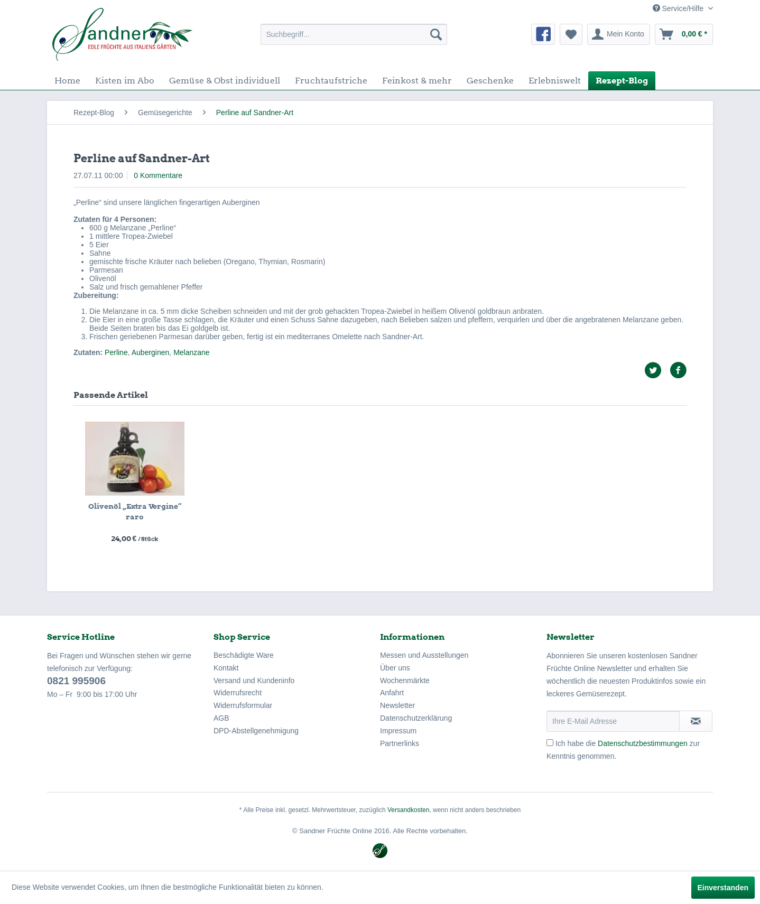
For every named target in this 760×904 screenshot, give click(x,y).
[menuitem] (354, 34)
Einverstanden (723, 887)
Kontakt (226, 668)
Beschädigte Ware (244, 655)
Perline (116, 352)
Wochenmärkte (405, 680)
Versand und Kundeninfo (254, 680)
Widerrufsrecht (238, 692)
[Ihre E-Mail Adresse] (613, 721)
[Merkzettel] (571, 34)
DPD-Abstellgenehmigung (256, 730)
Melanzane (191, 352)
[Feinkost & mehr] (417, 80)
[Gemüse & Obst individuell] (225, 80)
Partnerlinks (399, 743)
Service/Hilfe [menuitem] (679, 8)
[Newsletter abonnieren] (695, 721)
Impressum (398, 730)
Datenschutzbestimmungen (643, 743)
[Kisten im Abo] (125, 80)
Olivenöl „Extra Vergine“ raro (134, 511)
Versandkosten (408, 810)
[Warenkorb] (684, 34)
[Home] (67, 80)
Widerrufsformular (243, 705)
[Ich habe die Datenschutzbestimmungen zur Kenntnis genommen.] (549, 742)
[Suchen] (436, 34)
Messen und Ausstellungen (424, 655)
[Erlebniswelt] (554, 80)
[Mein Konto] (618, 34)
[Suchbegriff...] (354, 34)
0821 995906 (76, 680)
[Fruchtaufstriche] (331, 80)
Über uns (395, 668)
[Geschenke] (490, 80)
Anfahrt (392, 692)
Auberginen (151, 352)
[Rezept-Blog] (621, 80)
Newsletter (397, 705)
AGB (221, 718)
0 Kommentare (158, 175)
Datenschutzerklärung (416, 718)
